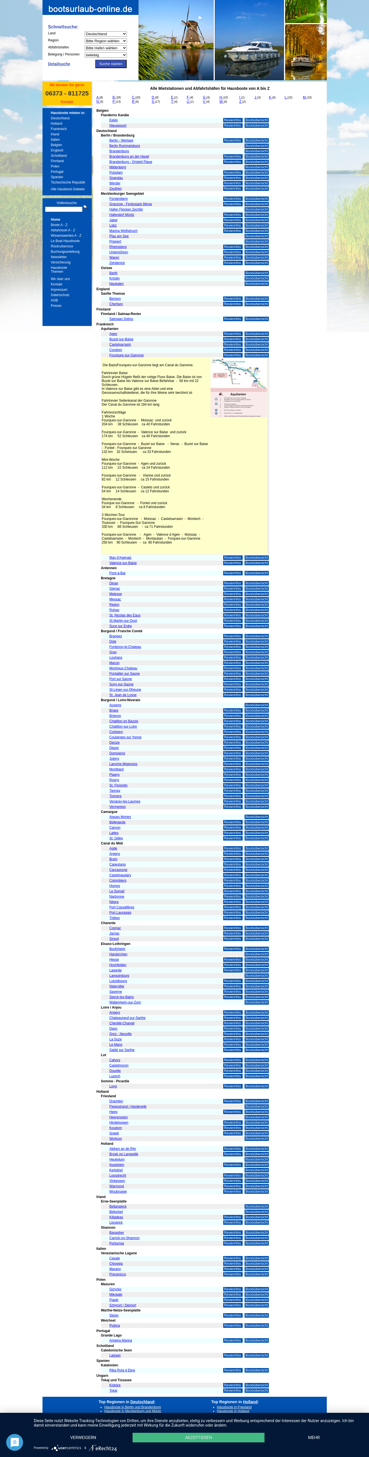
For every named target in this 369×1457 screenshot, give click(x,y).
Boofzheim (117, 949)
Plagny (114, 775)
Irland (55, 134)
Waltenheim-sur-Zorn (125, 1002)
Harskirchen (118, 954)
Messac (115, 599)
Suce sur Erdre (120, 626)
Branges (115, 636)
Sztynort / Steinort (122, 1305)
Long (113, 1086)
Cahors (114, 1060)
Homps (114, 886)
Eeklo (113, 120)
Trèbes (114, 918)
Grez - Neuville (120, 1034)
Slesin (114, 1315)
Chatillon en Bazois (123, 721)
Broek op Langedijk (123, 1154)
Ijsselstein (116, 1165)
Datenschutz (60, 295)
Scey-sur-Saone (121, 684)
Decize (114, 743)
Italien (55, 140)
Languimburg (119, 976)
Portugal (57, 172)
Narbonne (116, 897)
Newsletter (59, 257)
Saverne (115, 992)
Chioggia (116, 1264)
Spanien (57, 177)
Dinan (113, 583)
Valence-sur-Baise (123, 563)
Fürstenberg (118, 199)
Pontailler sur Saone (124, 674)
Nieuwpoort (118, 126)
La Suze (115, 1039)
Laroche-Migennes (123, 764)
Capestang (117, 864)
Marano (115, 1269)
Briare (113, 710)
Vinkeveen (117, 1181)
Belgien (56, 145)
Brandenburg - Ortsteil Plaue (130, 162)
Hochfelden (118, 965)
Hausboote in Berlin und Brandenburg (132, 1407)
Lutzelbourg (118, 981)
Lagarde (115, 970)
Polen (55, 166)
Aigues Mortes (120, 817)
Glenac (114, 589)
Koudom (115, 1128)
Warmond (116, 1186)
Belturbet (116, 1212)
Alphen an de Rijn (122, 1149)
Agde (113, 848)
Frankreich (59, 129)
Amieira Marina (120, 1340)
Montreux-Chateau (123, 668)
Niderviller (116, 986)
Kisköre (115, 1385)
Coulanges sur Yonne (125, 737)
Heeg (113, 1112)
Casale (114, 1258)
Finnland (57, 161)
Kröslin (114, 278)
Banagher (116, 1233)
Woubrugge (118, 1192)
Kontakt (67, 102)
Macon (114, 663)
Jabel (113, 220)
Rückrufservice (62, 246)
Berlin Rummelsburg (124, 146)
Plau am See (119, 236)
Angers (114, 1012)
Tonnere (115, 796)
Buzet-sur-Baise (121, 339)
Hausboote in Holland (233, 1411)
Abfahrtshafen (58, 47)
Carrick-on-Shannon (124, 1238)
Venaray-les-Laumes (124, 801)
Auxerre (115, 705)
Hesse (114, 960)
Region (53, 40)
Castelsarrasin (120, 345)
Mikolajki (115, 1295)
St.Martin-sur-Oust (123, 621)
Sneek (114, 1133)
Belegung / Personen (64, 54)
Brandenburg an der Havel (129, 156)
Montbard (116, 769)
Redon (114, 605)
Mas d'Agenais (120, 558)
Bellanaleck (118, 1206)
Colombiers (118, 880)
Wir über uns (60, 279)
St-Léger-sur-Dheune (125, 690)
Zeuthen (115, 189)
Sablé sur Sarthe (122, 1050)
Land (52, 33)
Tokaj (113, 1391)
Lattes (114, 833)
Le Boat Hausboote (65, 241)
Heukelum (117, 1159)
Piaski (113, 1300)
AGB (54, 300)
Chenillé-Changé (122, 1023)
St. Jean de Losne (123, 695)
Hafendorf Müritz (122, 215)
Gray (113, 652)
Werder (114, 183)
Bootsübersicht (256, 120)
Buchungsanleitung (65, 252)
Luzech (114, 1076)
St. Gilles (116, 838)
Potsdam (116, 173)
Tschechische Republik (68, 182)
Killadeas (116, 1217)
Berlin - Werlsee (121, 140)
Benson (115, 299)
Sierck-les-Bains (121, 997)
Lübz (113, 225)
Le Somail (116, 891)
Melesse (115, 594)
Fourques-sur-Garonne (126, 355)
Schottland (59, 156)
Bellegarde (117, 822)
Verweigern (83, 1437)
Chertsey (116, 304)
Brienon (115, 716)
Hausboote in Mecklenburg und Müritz (132, 1411)
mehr (314, 1437)
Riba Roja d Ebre (122, 1370)
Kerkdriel (116, 1170)
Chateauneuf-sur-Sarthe (127, 1018)
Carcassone (118, 870)
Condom (115, 350)
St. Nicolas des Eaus (125, 615)
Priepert (115, 241)
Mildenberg (117, 167)
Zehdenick (117, 263)
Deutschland (60, 118)
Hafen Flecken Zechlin (126, 209)
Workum (115, 1139)
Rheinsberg (118, 247)
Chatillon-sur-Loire (123, 726)
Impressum (59, 290)
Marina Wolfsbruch (123, 231)
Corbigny (116, 732)
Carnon (114, 828)
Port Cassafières (122, 907)
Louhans (115, 658)
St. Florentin (118, 785)
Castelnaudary (120, 875)
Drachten (116, 1101)
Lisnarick (116, 1222)
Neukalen (116, 284)
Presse (56, 306)
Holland (56, 124)
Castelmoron (119, 1065)
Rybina (114, 1326)
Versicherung (61, 262)
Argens (114, 854)
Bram (113, 859)
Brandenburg (119, 151)
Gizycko (115, 1289)
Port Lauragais (120, 913)
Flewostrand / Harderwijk (128, 1107)
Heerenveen (118, 1117)
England (57, 150)
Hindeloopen (118, 1123)
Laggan (115, 1355)
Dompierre (117, 753)
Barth (113, 273)
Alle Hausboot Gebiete (68, 189)
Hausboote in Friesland (234, 1407)
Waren (114, 258)
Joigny (114, 759)
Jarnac (114, 933)
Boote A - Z (59, 225)
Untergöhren (118, 252)
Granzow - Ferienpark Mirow (130, 204)
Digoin (114, 748)
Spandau (116, 178)
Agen (113, 334)
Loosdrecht (117, 1175)
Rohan (114, 610)
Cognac (115, 928)
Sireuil (114, 939)
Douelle (115, 1071)
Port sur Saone (120, 679)
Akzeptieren (198, 1437)
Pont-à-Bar (117, 573)
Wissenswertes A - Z (66, 236)
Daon (113, 1029)
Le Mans (115, 1045)
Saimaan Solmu (121, 319)
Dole (113, 641)
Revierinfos (233, 120)
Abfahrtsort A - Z (63, 230)
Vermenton (117, 807)
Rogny (114, 780)
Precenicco (117, 1274)
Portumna (116, 1243)
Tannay (114, 791)
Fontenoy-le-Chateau (125, 647)
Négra (114, 902)
